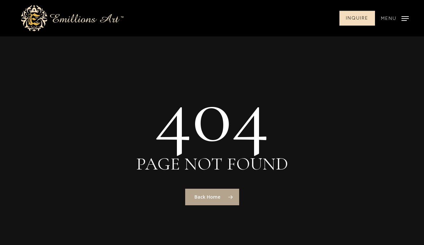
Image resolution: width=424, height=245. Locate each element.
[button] (395, 18)
